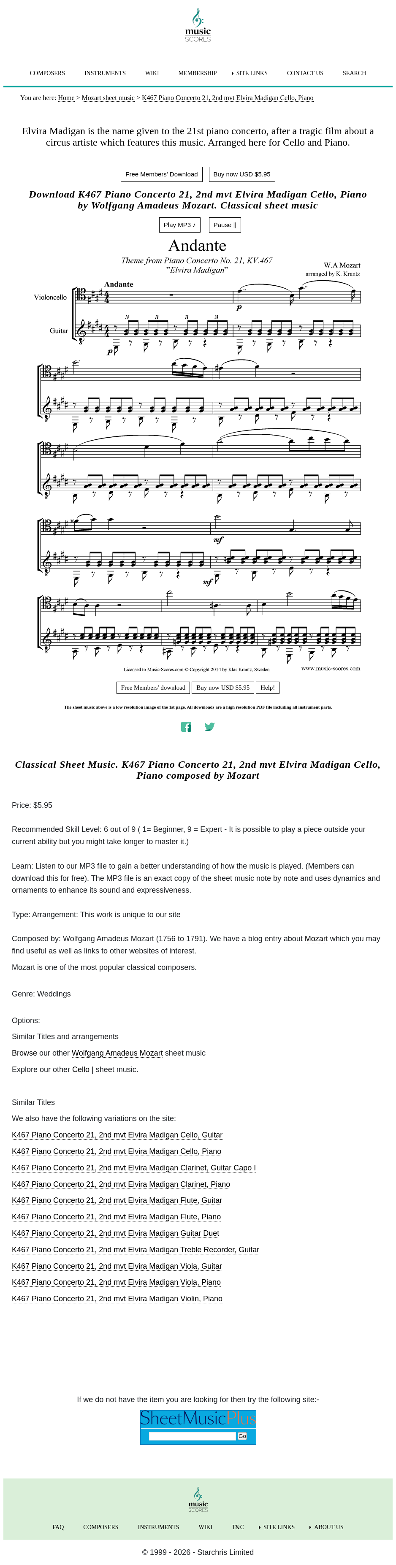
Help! (267, 687)
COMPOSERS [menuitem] (47, 73)
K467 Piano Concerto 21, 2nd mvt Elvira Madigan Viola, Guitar (117, 1266)
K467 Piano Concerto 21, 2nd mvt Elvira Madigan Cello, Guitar (117, 1135)
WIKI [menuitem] (152, 73)
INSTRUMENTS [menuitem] (105, 73)
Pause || (225, 224)
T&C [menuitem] (238, 1527)
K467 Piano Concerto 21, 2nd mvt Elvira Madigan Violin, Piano (117, 1298)
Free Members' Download (161, 174)
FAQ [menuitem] (58, 1527)
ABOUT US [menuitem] (328, 1527)
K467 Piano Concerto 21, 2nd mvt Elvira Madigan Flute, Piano (116, 1217)
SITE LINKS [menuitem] (252, 73)
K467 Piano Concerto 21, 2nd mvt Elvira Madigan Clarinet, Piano (121, 1184)
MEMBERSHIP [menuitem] (198, 73)
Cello (81, 1069)
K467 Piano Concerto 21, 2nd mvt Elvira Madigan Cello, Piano (116, 1151)
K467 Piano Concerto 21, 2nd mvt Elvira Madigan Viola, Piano (116, 1282)
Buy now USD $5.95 (242, 174)
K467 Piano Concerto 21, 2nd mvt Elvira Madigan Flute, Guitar (117, 1200)
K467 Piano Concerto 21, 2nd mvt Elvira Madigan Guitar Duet (115, 1233)
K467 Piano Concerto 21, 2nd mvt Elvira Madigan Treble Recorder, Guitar (135, 1250)
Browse (24, 1053)
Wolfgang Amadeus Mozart (117, 1053)
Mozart (243, 775)
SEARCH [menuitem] (354, 73)
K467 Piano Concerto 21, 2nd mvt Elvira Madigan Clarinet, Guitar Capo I (134, 1168)
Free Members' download (153, 687)
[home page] (198, 25)
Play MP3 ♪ (180, 224)
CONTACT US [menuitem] (305, 73)
